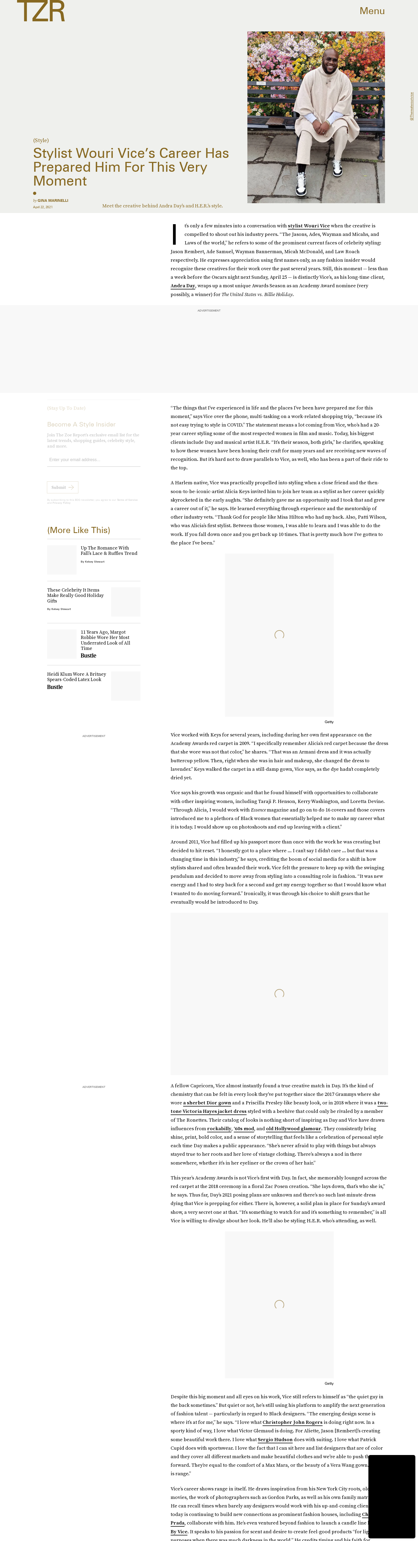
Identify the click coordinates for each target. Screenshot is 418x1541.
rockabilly (219, 1128)
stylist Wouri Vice (309, 225)
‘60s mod (244, 1128)
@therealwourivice (411, 106)
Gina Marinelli (53, 200)
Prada (177, 1522)
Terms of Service (127, 503)
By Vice (179, 1531)
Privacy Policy (62, 506)
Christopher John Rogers (293, 1422)
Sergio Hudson (275, 1439)
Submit (58, 491)
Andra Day (183, 285)
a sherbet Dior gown (207, 1102)
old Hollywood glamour (293, 1128)
